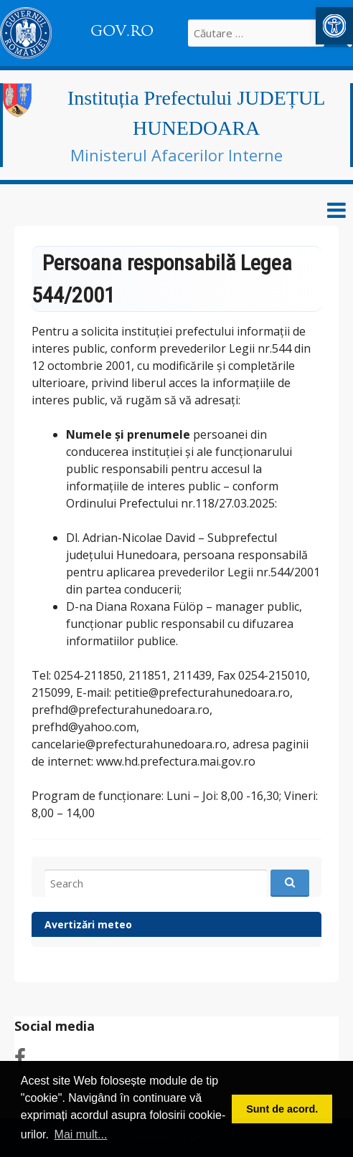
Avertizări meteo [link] (88, 924)
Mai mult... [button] (81, 1134)
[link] (334, 25)
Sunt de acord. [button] (282, 1109)
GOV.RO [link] (122, 31)
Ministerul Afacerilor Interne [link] (176, 155)
